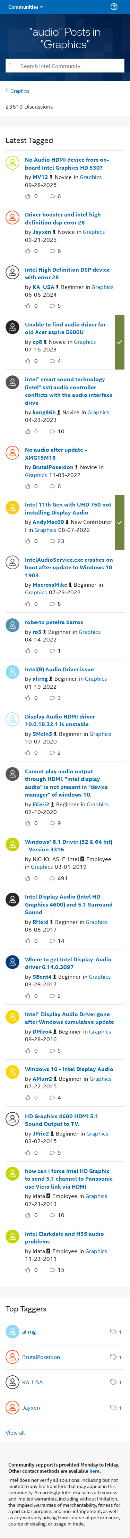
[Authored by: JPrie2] (43, 1133)
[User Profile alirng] (12, 671)
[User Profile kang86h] (12, 381)
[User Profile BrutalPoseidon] (12, 452)
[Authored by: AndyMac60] (51, 522)
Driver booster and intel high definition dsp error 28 (63, 218)
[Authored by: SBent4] (44, 976)
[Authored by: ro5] (39, 632)
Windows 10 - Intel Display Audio (69, 1069)
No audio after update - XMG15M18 (56, 453)
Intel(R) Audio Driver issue (59, 669)
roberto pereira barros (54, 622)
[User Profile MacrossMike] (12, 562)
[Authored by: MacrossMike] (52, 584)
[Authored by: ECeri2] (43, 804)
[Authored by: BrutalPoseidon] (55, 467)
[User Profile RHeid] (12, 898)
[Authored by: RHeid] (43, 922)
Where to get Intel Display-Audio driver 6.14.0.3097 (68, 963)
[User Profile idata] (12, 1173)
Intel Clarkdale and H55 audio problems (64, 1238)
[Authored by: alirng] (42, 678)
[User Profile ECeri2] (12, 773)
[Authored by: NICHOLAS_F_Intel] (58, 859)
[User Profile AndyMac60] (12, 506)
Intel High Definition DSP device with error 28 (67, 273)
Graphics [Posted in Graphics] (91, 177)
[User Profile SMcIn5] (12, 718)
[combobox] (65, 66)
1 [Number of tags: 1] (120, 1331)
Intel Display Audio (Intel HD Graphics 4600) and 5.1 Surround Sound (69, 904)
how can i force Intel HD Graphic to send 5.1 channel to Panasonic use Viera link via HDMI (69, 1178)
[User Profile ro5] (12, 624)
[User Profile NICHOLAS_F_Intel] (12, 844)
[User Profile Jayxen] (12, 216)
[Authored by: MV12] (43, 177)
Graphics (19, 90)
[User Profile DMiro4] (12, 1016)
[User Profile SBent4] (12, 961)
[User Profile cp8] (12, 326)
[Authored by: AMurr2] (45, 1078)
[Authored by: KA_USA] (46, 287)
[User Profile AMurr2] (12, 1071)
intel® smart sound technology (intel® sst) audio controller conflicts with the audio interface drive (69, 391)
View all (15, 1432)
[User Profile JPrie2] (12, 1118)
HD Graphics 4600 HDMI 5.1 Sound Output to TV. (61, 1120)
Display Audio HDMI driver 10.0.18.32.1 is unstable (60, 720)
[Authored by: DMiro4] (45, 1031)
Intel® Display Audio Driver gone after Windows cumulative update (69, 1018)
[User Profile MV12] (12, 162)
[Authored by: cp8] (40, 342)
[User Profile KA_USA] (12, 271)
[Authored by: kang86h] (46, 412)
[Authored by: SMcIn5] (45, 734)
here (94, 1471)
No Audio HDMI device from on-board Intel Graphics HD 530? (67, 163)
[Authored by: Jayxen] (44, 232)
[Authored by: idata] (41, 1196)
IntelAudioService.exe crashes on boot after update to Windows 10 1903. (69, 567)
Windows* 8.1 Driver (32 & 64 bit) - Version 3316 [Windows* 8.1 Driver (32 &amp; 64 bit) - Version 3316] (68, 845)
